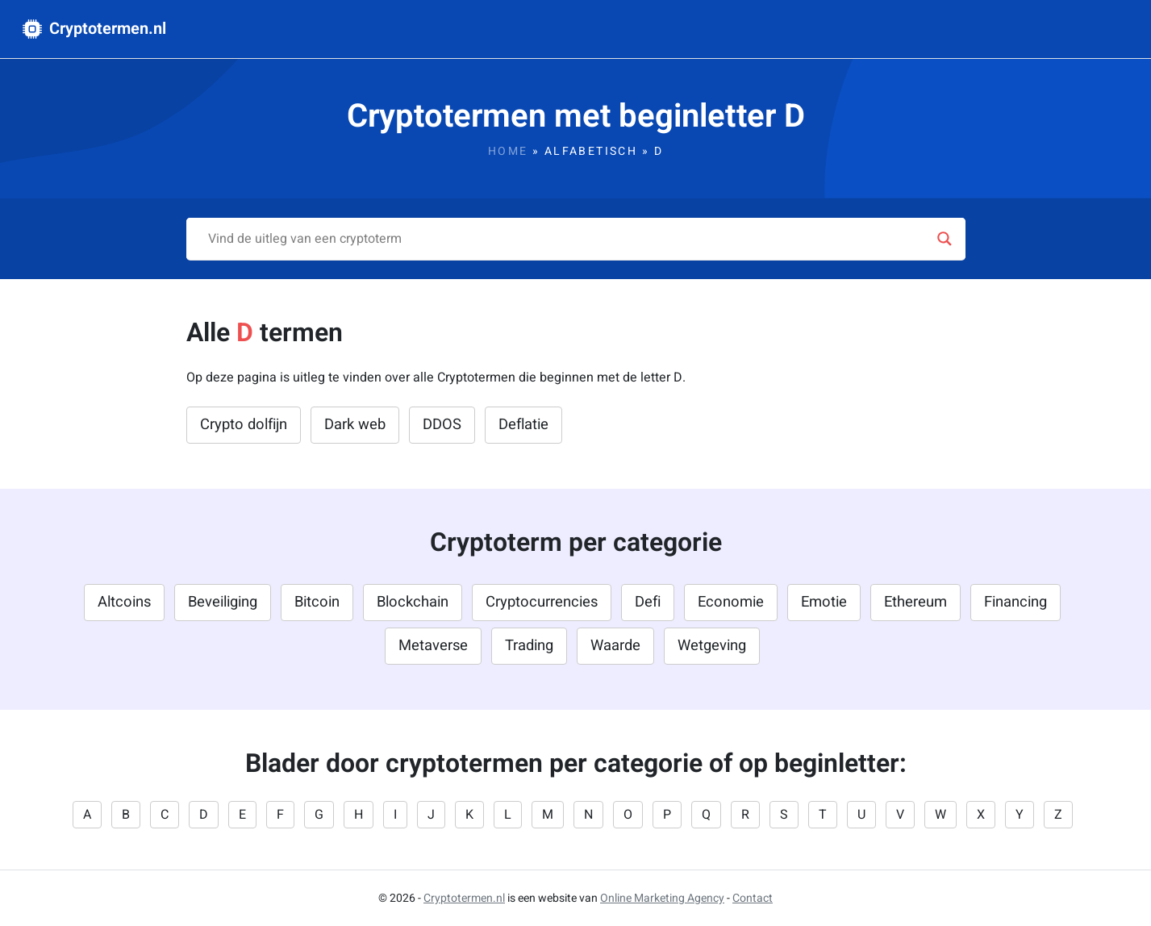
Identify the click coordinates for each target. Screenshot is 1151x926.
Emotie (824, 602)
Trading (529, 646)
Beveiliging (222, 602)
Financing (1015, 602)
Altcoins (124, 602)
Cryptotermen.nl (94, 28)
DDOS (442, 425)
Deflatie (523, 425)
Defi (648, 602)
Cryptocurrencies (542, 602)
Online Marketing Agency (662, 898)
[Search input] (568, 238)
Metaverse (433, 646)
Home (508, 151)
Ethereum (915, 602)
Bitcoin (317, 602)
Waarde (615, 646)
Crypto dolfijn (243, 425)
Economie (731, 602)
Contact (752, 898)
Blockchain (412, 602)
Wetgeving (712, 646)
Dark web (355, 425)
